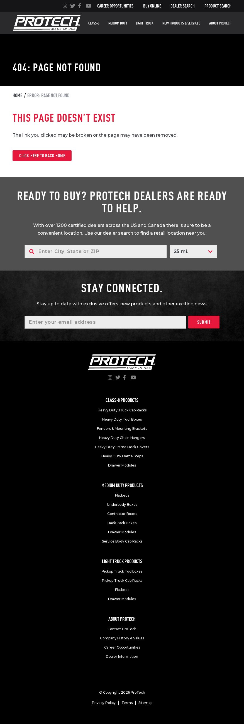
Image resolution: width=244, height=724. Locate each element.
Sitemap (145, 703)
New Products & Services (181, 23)
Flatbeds (122, 495)
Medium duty (117, 23)
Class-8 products (122, 400)
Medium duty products (122, 485)
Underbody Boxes (122, 504)
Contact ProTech (122, 629)
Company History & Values (122, 638)
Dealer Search (182, 5)
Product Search (217, 5)
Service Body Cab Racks (122, 541)
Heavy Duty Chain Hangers (122, 438)
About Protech (220, 23)
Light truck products (122, 561)
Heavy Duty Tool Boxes (122, 419)
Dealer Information (122, 656)
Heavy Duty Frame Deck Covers (122, 447)
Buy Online (152, 5)
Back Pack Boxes (122, 523)
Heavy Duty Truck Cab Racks (122, 410)
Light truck (144, 23)
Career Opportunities (115, 5)
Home (17, 95)
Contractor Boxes (122, 514)
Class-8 (93, 23)
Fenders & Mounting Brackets (122, 428)
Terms (127, 703)
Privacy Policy (104, 703)
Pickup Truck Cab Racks (122, 580)
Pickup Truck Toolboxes (122, 571)
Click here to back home (42, 155)
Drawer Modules (122, 465)
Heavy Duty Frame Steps (122, 456)
